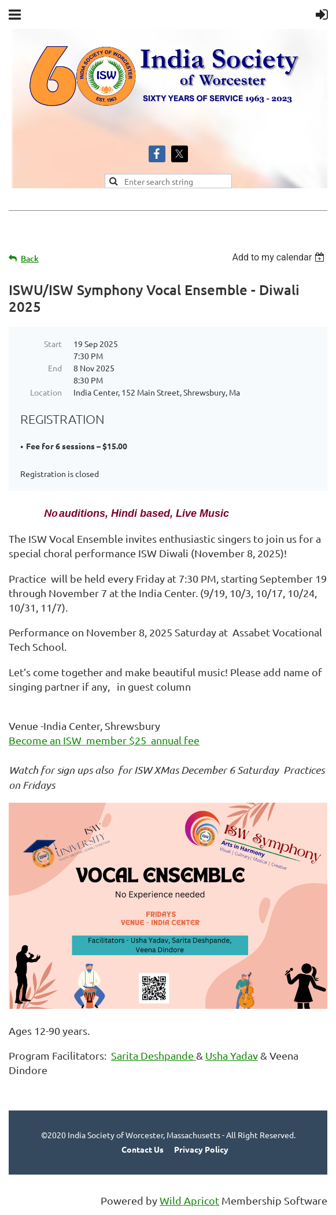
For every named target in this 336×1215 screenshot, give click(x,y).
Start (53, 343)
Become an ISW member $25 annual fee (104, 740)
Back (30, 258)
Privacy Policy (201, 1149)
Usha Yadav (231, 1055)
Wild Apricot (189, 1200)
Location (46, 392)
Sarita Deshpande (153, 1055)
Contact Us (142, 1149)
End (55, 368)
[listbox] (279, 257)
